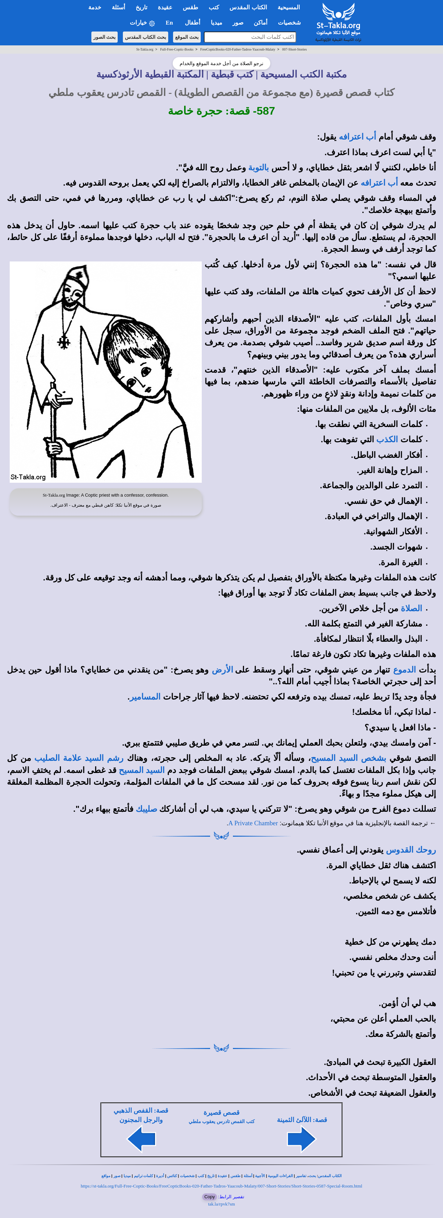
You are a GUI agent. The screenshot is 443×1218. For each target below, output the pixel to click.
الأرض (222, 669)
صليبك (146, 809)
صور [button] (238, 22)
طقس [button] (190, 7)
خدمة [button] (94, 7)
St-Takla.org (144, 49)
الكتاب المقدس (330, 1176)
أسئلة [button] (118, 7)
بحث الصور (104, 37)
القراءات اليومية (280, 1176)
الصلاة (411, 608)
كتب (201, 1176)
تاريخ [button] (141, 7)
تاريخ (211, 1176)
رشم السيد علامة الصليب (79, 758)
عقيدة (222, 1176)
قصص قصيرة (221, 1112)
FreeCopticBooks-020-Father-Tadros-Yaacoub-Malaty (237, 49)
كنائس (172, 1176)
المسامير (145, 696)
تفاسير (301, 1176)
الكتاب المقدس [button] (248, 7)
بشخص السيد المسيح (348, 758)
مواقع (105, 1176)
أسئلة (248, 1176)
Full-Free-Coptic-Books (176, 49)
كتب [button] (214, 7)
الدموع (404, 669)
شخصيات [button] (291, 22)
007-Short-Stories (294, 49)
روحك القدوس (411, 849)
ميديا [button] (216, 22)
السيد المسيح (142, 770)
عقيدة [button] (165, 7)
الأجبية (260, 1176)
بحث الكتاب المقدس (145, 37)
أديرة (160, 1176)
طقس (235, 1176)
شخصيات (187, 1176)
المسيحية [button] (289, 7)
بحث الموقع (187, 37)
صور (117, 1176)
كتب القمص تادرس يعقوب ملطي (222, 1121)
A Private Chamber (253, 823)
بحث (312, 1176)
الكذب (387, 439)
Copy (209, 1196)
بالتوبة (258, 167)
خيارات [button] (142, 23)
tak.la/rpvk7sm (221, 1204)
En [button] (170, 22)
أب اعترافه (357, 136)
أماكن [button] (261, 22)
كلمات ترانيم (143, 1176)
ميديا (127, 1176)
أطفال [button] (192, 22)
